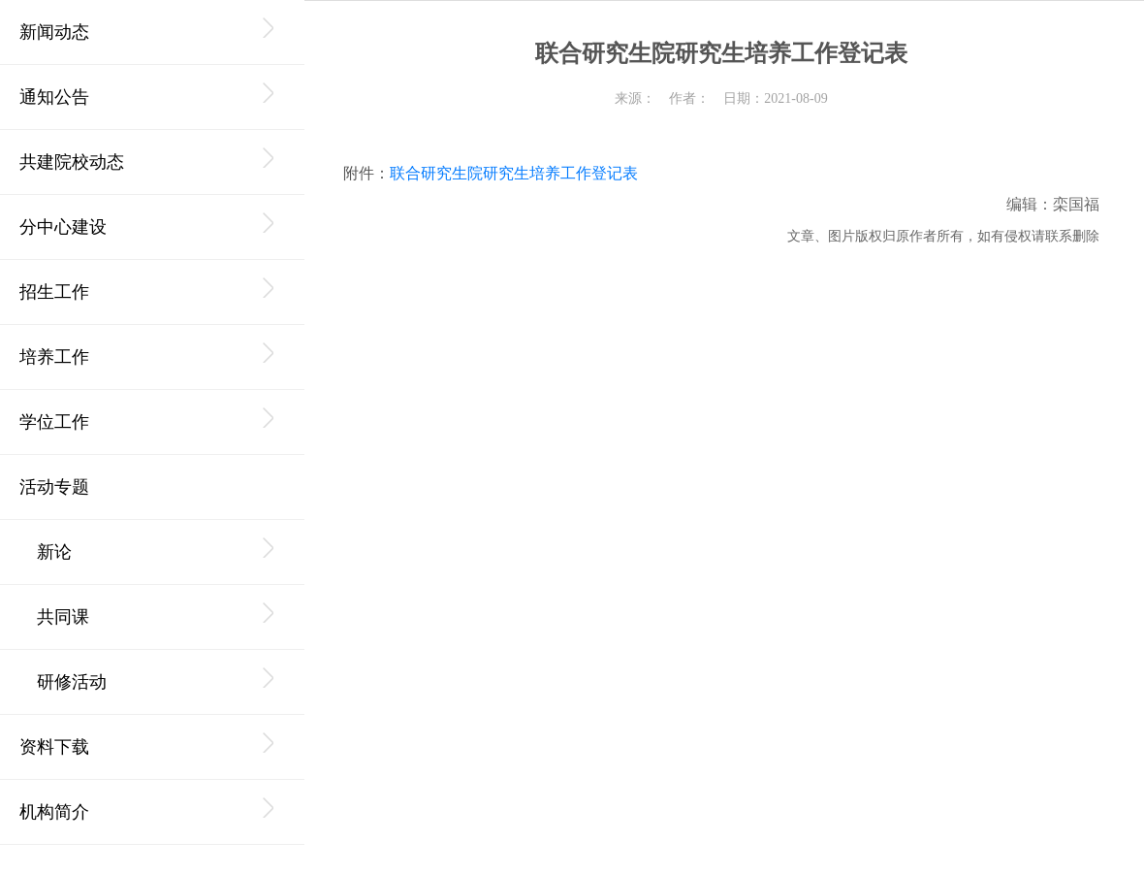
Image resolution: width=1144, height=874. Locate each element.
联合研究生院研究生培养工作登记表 (514, 173)
